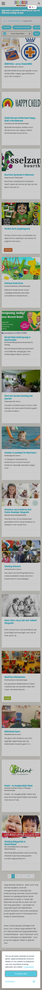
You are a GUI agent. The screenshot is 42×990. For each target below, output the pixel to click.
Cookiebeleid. (28, 967)
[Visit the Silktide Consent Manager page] (34, 981)
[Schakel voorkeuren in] (10, 981)
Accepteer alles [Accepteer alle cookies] (21, 974)
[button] (32, 7)
